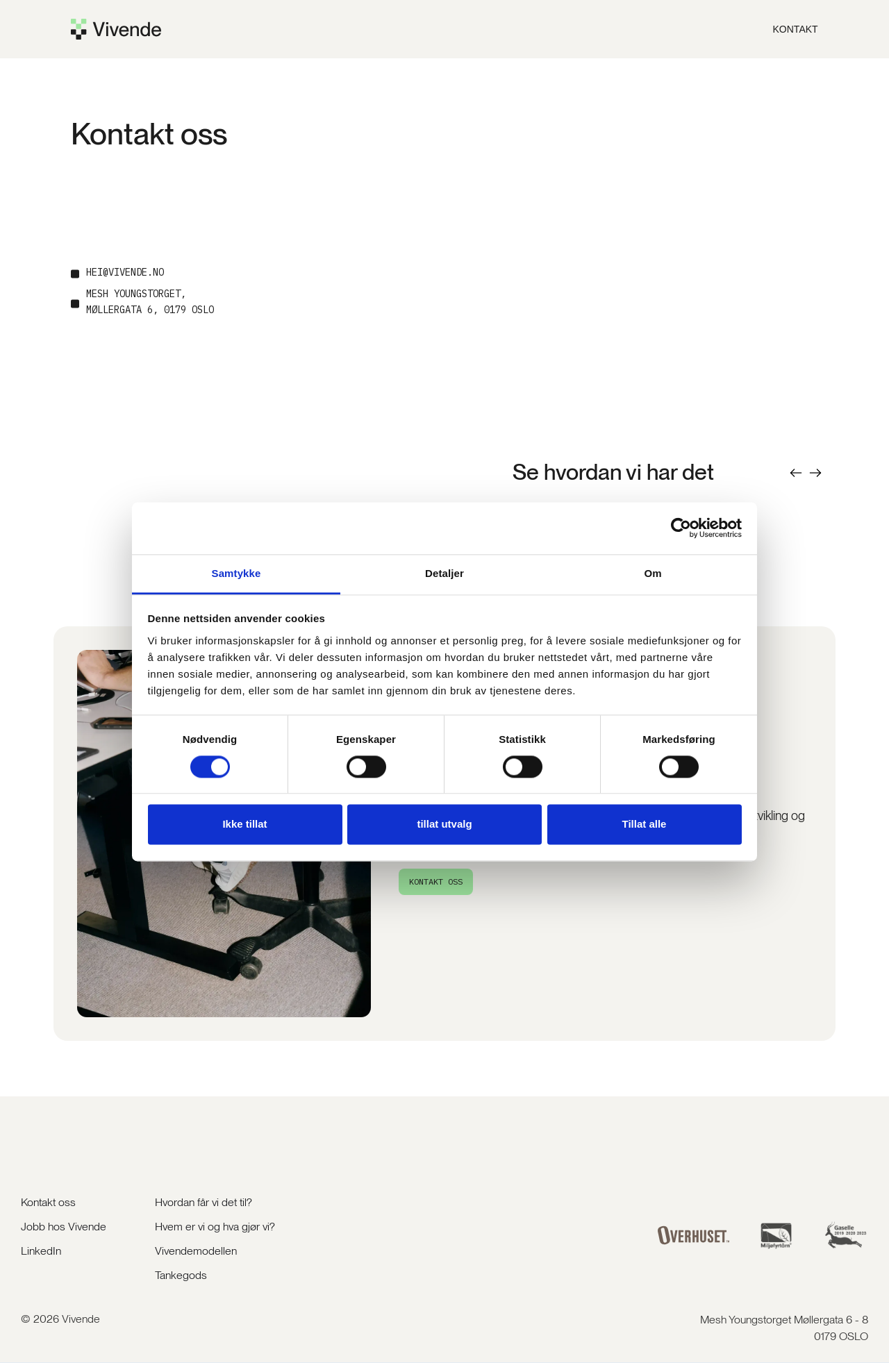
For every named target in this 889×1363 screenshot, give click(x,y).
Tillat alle (644, 824)
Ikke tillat (244, 824)
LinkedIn (41, 1250)
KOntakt (795, 29)
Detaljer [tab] (444, 573)
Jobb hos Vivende (63, 1226)
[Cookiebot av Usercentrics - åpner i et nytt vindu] (681, 527)
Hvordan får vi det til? (203, 1202)
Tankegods (181, 1275)
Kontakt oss (48, 1202)
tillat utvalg (444, 824)
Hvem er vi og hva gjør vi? (215, 1226)
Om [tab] (652, 573)
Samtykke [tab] (236, 573)
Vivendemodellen (196, 1250)
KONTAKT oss (436, 881)
